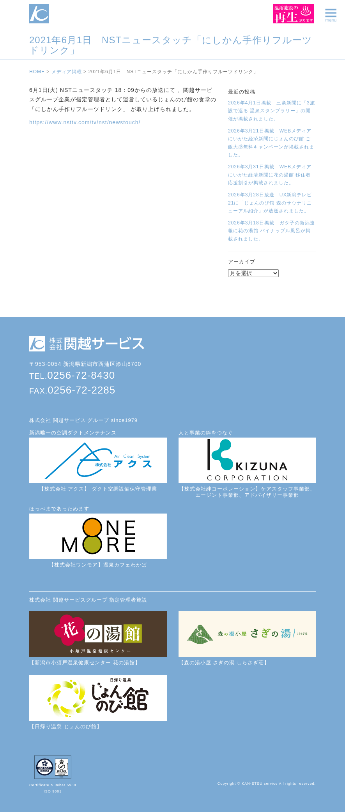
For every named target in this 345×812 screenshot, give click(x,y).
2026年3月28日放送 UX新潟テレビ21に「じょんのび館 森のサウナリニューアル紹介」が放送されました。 (270, 203)
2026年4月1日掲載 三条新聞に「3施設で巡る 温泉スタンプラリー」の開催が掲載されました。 (271, 111)
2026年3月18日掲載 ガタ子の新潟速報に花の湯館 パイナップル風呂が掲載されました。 (271, 231)
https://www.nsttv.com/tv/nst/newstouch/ (84, 122)
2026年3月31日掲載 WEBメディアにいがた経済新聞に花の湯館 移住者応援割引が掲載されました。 (269, 174)
